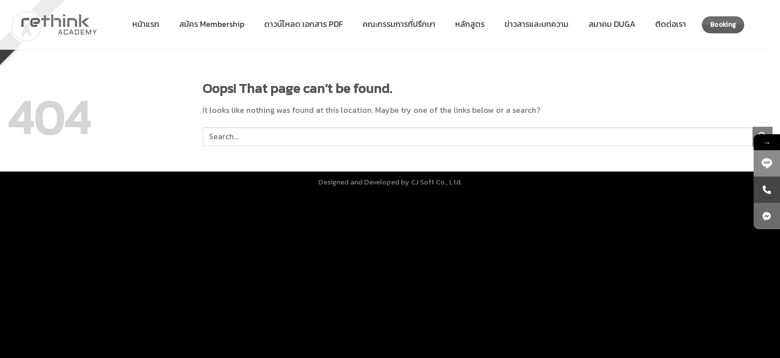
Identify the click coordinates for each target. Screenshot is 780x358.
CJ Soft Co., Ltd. (436, 182)
